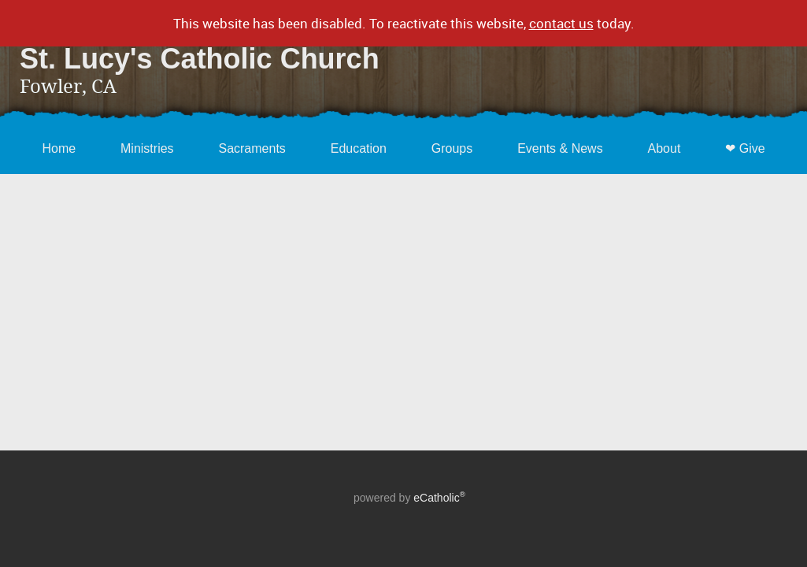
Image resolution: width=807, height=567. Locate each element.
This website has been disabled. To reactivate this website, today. (404, 23)
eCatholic (439, 497)
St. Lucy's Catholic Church (199, 59)
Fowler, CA (68, 87)
